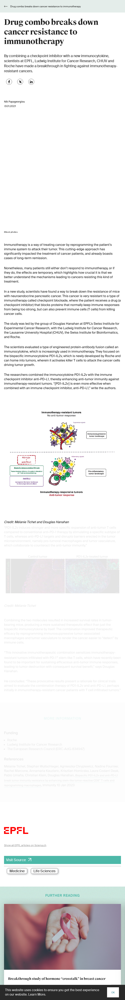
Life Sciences (44, 757)
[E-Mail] (62, 936)
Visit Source (16, 746)
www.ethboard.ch (14, 980)
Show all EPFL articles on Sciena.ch (25, 731)
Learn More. (37, 994)
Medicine (17, 757)
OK (113, 992)
